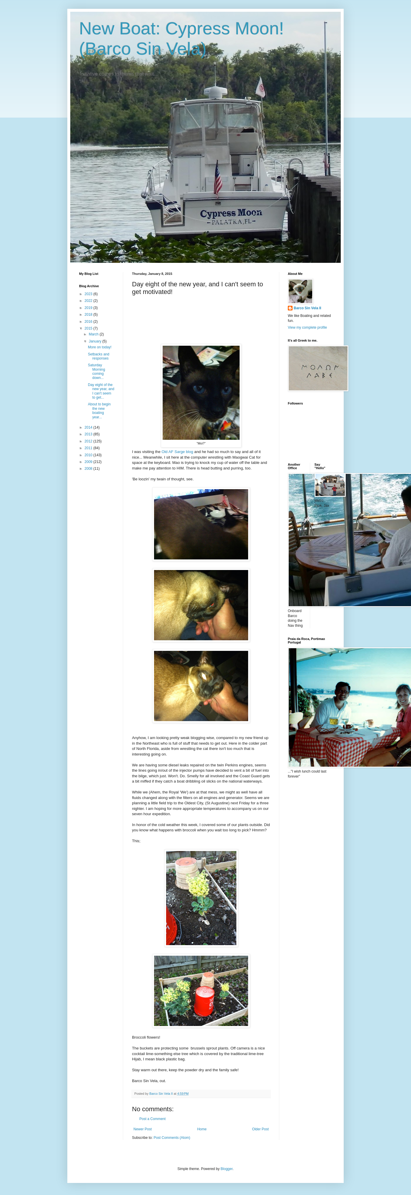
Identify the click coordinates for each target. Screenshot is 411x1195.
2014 (89, 427)
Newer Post (142, 1129)
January (95, 341)
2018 (89, 314)
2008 (89, 469)
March (94, 334)
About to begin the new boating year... (99, 410)
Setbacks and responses (98, 356)
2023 (89, 294)
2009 (89, 462)
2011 (89, 448)
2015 (89, 328)
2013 (89, 434)
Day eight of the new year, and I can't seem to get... (101, 391)
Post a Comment (152, 1119)
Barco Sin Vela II (307, 308)
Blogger (226, 1169)
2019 (89, 308)
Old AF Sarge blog (177, 451)
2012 (89, 441)
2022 (89, 301)
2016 (89, 322)
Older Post (260, 1129)
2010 (89, 455)
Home (202, 1129)
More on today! (99, 347)
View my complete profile (307, 327)
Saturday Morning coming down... (96, 371)
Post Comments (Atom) (171, 1138)
